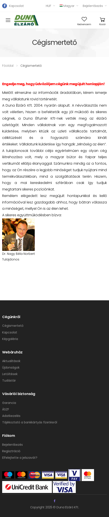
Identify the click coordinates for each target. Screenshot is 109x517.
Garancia (9, 403)
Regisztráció (11, 451)
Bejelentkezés (93, 6)
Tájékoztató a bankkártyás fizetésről (29, 422)
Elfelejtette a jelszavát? (19, 457)
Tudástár (9, 380)
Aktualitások (11, 361)
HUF (48, 6)
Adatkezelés (11, 416)
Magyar (66, 6)
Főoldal (7, 65)
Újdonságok (11, 367)
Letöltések (10, 374)
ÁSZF (5, 409)
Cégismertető (12, 326)
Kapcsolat (16, 6)
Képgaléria (10, 339)
